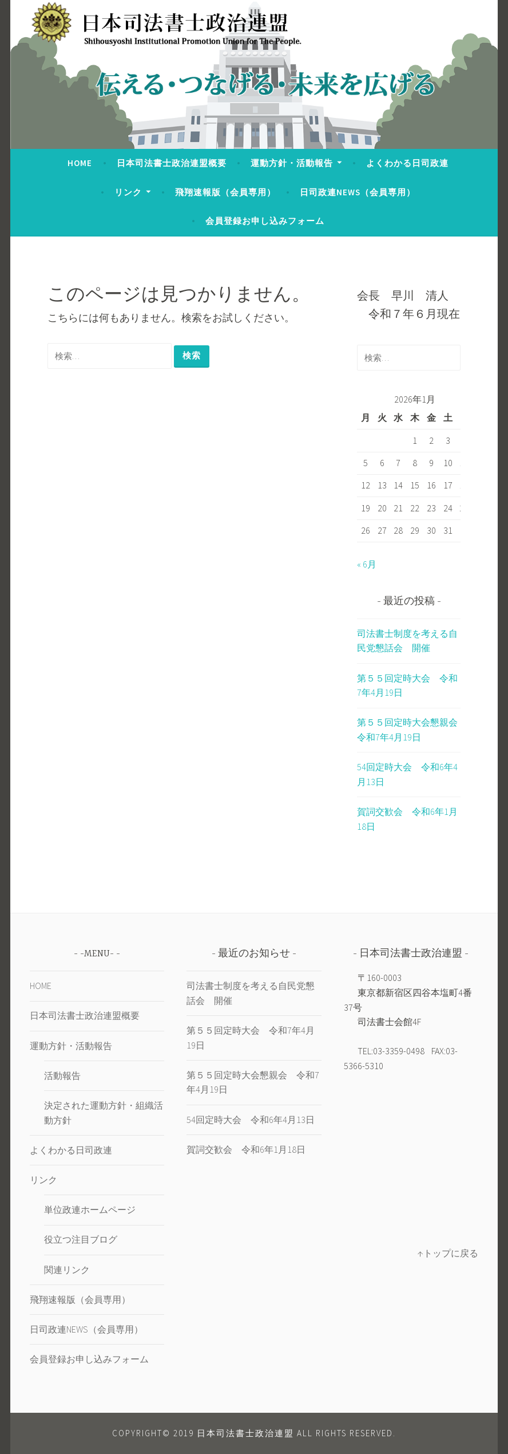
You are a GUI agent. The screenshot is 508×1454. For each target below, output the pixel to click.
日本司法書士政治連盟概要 (172, 162)
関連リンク (67, 1269)
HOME (80, 162)
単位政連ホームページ (90, 1209)
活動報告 (62, 1075)
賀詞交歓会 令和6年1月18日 (245, 1149)
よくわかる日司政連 (407, 162)
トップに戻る (450, 1253)
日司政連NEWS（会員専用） (357, 192)
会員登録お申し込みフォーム (264, 220)
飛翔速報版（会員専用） (225, 192)
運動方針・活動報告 (292, 162)
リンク (128, 192)
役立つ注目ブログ (80, 1239)
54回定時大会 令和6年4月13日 (250, 1119)
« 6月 (366, 564)
